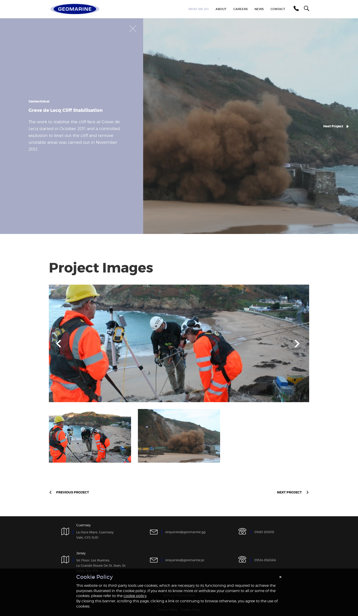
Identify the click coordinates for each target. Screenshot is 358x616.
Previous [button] (59, 343)
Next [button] (297, 343)
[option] (179, 343)
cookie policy (135, 596)
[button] (295, 9)
